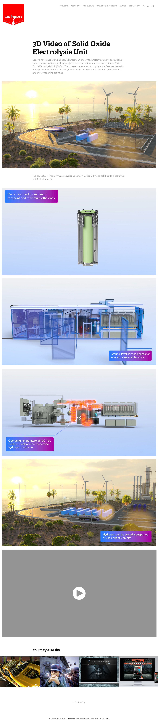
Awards (123, 6)
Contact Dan (134, 6)
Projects (64, 6)
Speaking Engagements (107, 6)
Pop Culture (88, 6)
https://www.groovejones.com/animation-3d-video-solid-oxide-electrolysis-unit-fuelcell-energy (79, 177)
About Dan (75, 6)
